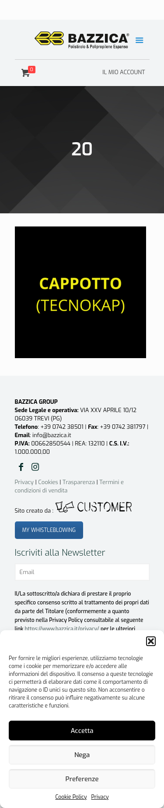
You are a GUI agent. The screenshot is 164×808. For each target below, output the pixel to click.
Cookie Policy (71, 797)
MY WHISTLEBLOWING (49, 530)
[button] (151, 641)
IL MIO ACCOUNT (123, 72)
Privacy (99, 797)
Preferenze (82, 779)
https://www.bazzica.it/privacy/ (62, 628)
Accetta (81, 730)
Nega (82, 755)
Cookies (48, 482)
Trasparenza (79, 482)
